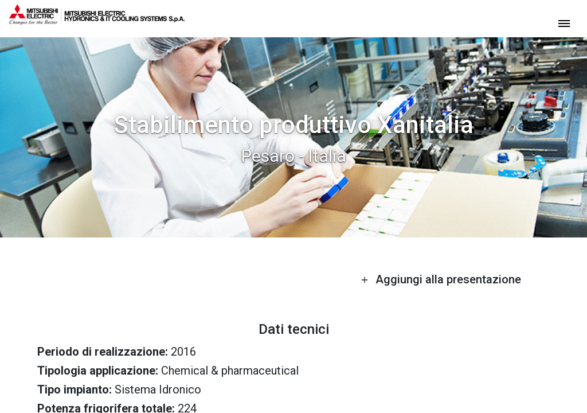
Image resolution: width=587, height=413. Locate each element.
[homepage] (97, 20)
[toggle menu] (564, 23)
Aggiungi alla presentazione (441, 279)
